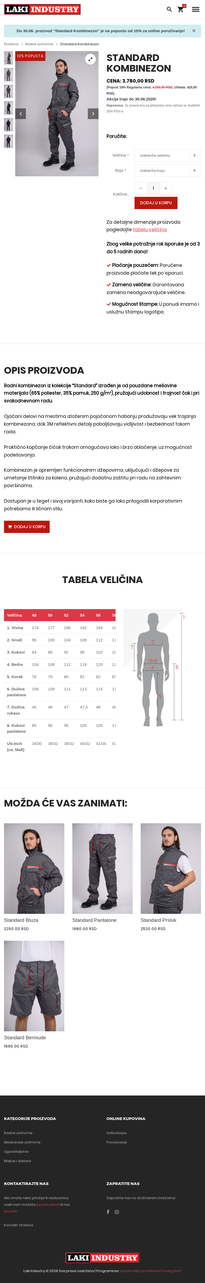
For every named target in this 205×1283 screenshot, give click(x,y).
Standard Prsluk (158, 920)
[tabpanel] (56, 113)
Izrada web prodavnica (140, 1270)
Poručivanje (117, 1142)
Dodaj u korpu (156, 203)
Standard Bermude (25, 1037)
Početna (13, 44)
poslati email (48, 1204)
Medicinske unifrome (22, 1142)
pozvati (10, 1211)
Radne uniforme (41, 44)
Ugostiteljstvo (16, 1151)
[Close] (194, 31)
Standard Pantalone (94, 920)
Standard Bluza (21, 920)
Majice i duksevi (17, 1160)
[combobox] (168, 155)
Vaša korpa (117, 1132)
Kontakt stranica (18, 1225)
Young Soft (172, 1270)
